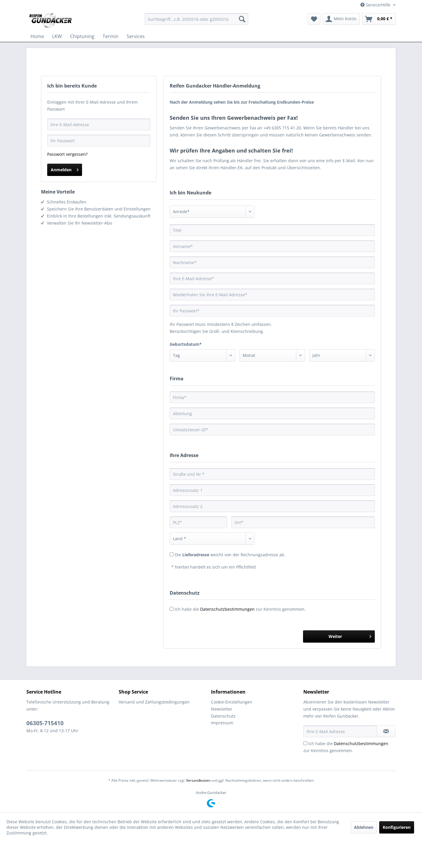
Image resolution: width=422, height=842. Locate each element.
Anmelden (65, 168)
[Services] (135, 36)
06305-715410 (45, 723)
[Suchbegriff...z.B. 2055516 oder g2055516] (196, 19)
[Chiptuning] (82, 36)
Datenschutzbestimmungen (227, 609)
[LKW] (57, 36)
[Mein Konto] (341, 19)
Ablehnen (363, 827)
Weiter (350, 635)
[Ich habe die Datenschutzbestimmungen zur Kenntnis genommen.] (305, 743)
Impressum (222, 722)
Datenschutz (223, 716)
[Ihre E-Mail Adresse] (340, 731)
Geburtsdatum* (186, 344)
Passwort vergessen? (67, 154)
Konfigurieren (397, 827)
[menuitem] (196, 19)
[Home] (37, 36)
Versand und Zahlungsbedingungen (154, 702)
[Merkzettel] (314, 19)
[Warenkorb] (379, 19)
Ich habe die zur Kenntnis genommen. (240, 609)
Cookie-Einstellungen (231, 702)
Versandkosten (198, 780)
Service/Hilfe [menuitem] (376, 5)
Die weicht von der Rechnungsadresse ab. (230, 554)
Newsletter (221, 709)
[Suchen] (242, 19)
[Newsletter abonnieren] (386, 731)
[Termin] (110, 36)
